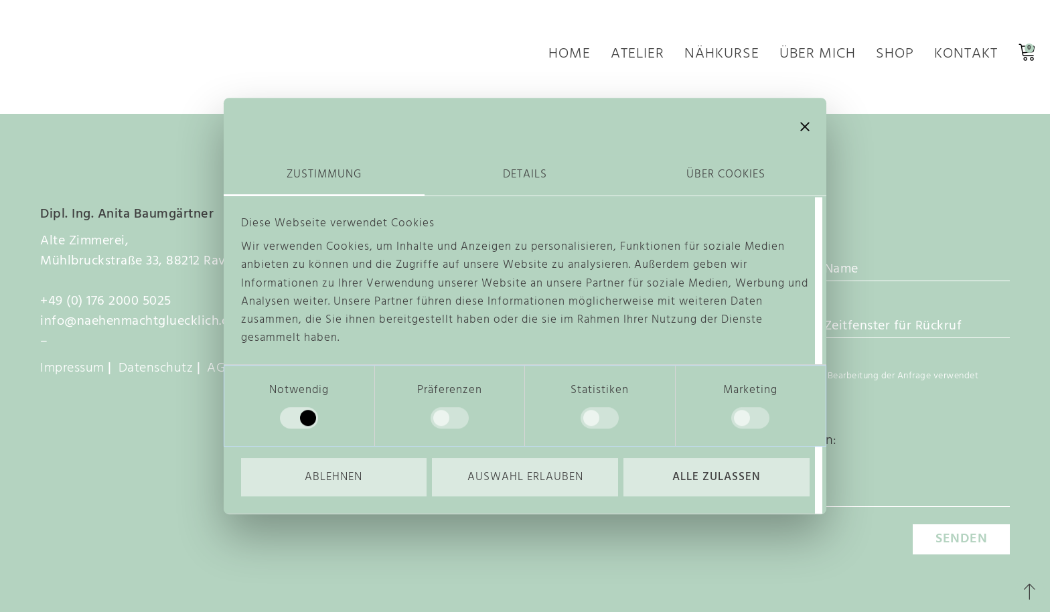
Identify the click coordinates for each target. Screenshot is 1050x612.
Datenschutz (156, 368)
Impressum (72, 368)
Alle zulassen (716, 477)
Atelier (637, 56)
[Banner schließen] (805, 126)
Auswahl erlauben (525, 477)
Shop (895, 56)
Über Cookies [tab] (725, 174)
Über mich (817, 56)
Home (569, 56)
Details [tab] (525, 174)
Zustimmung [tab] (324, 174)
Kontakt (966, 56)
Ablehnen (333, 477)
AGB (220, 368)
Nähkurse (721, 56)
